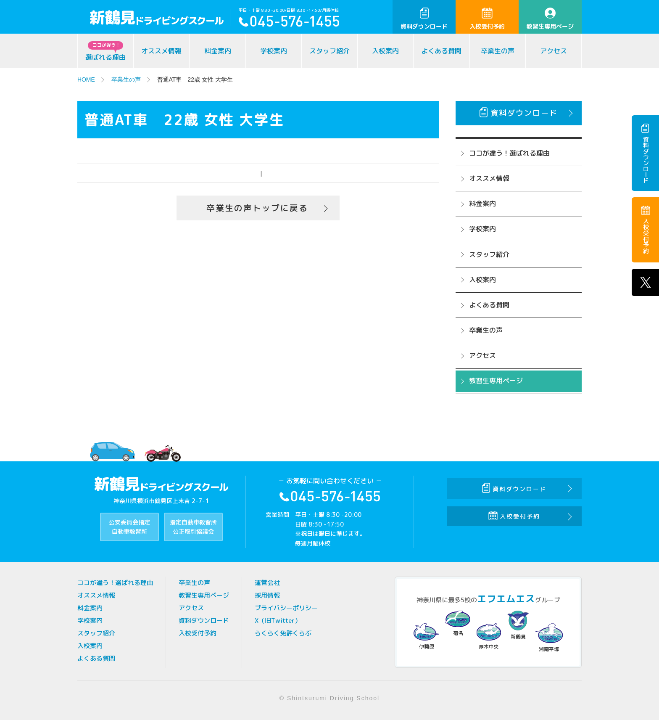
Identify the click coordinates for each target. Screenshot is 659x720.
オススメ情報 (161, 51)
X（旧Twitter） (278, 620)
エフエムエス (506, 598)
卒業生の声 (497, 51)
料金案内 (217, 51)
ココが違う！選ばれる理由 (509, 153)
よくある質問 (441, 51)
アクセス (553, 51)
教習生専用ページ (550, 19)
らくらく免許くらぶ (283, 633)
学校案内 (273, 51)
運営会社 (267, 582)
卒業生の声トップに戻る (257, 208)
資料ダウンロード (424, 19)
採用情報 (267, 595)
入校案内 (385, 51)
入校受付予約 (487, 19)
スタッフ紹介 (329, 51)
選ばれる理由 (105, 51)
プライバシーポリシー (286, 608)
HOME (86, 79)
